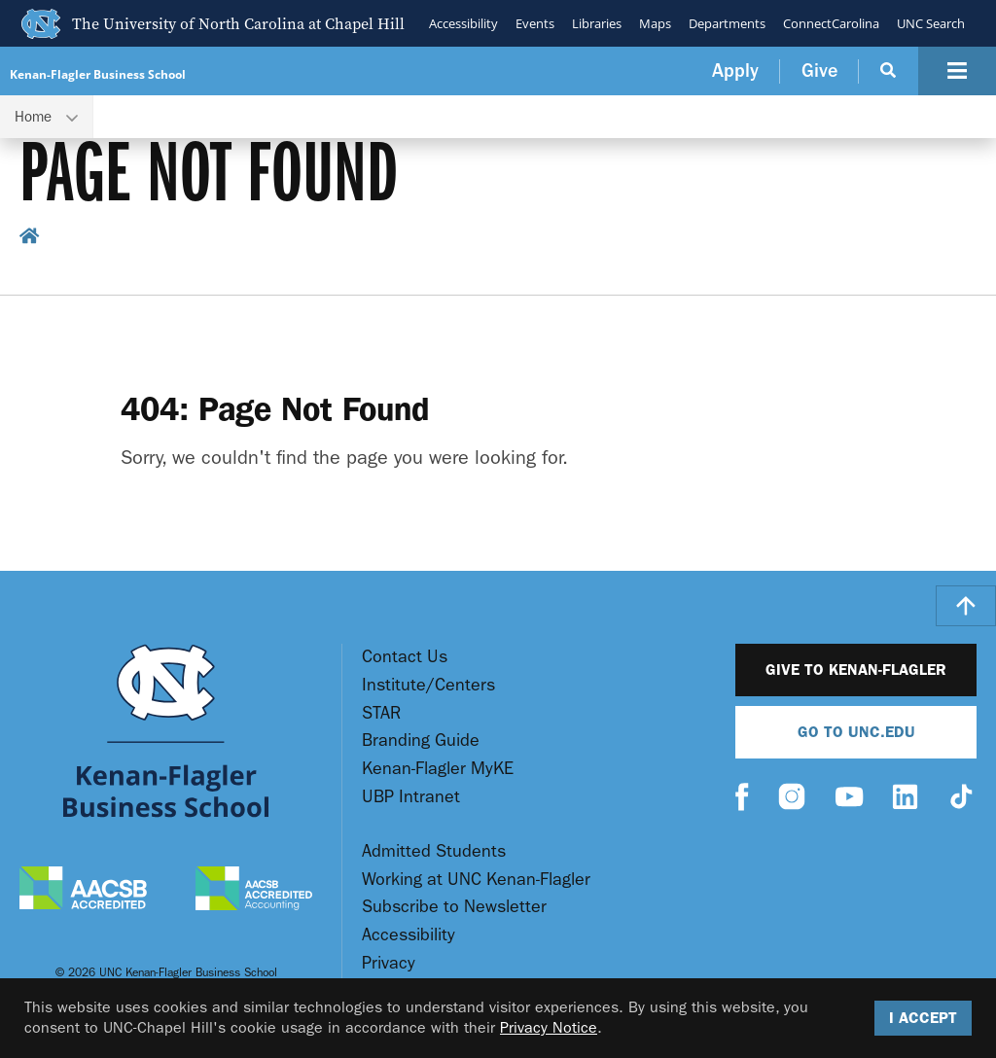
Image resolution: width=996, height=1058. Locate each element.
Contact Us (404, 657)
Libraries (597, 23)
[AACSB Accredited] (83, 890)
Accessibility (463, 23)
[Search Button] (888, 71)
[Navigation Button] (957, 71)
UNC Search (931, 23)
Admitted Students (434, 851)
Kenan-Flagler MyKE (438, 768)
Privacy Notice (548, 1027)
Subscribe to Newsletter (454, 907)
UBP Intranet (411, 797)
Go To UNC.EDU (856, 732)
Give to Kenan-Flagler (855, 669)
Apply (735, 70)
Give (819, 70)
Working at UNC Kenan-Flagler (476, 879)
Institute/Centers (428, 685)
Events (535, 23)
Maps (655, 23)
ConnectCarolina (831, 23)
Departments (727, 23)
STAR (381, 713)
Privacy (388, 963)
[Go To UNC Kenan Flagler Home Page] (165, 731)
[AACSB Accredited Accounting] (254, 890)
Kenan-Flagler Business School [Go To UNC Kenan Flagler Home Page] (98, 74)
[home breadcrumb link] (29, 238)
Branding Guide (421, 740)
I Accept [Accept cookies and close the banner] (923, 1017)
